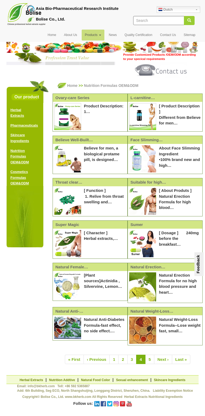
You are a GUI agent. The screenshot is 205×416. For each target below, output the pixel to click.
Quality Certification (138, 35)
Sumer (137, 224)
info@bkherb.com (41, 386)
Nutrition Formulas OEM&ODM (19, 156)
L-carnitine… (143, 97)
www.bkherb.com (78, 397)
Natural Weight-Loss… (152, 311)
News (113, 35)
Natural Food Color (95, 380)
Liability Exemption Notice (173, 391)
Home (52, 35)
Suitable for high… (148, 182)
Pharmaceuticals (24, 125)
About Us (70, 35)
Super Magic (67, 224)
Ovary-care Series (73, 97)
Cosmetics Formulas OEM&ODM (19, 177)
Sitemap (189, 35)
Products (93, 35)
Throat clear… (69, 182)
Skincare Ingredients (170, 380)
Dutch (165, 9)
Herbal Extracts (31, 380)
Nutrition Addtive (62, 380)
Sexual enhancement (132, 380)
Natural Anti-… (69, 311)
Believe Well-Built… (74, 140)
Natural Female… (72, 267)
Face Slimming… (147, 140)
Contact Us (168, 35)
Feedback (198, 264)
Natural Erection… (148, 267)
